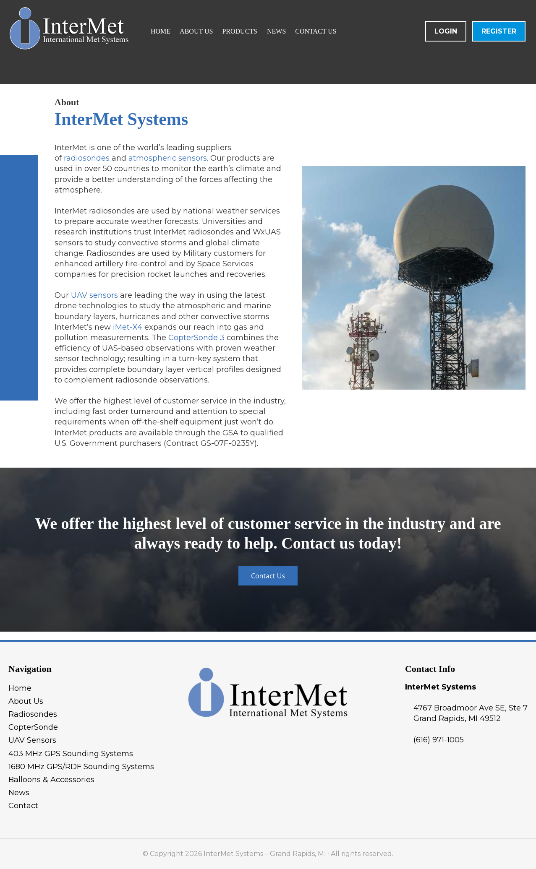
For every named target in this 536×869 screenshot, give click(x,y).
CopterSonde (33, 727)
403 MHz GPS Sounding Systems (70, 753)
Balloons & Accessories (51, 779)
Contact (23, 805)
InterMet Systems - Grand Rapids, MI (106, 42)
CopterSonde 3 (196, 337)
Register (498, 31)
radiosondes (87, 158)
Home (19, 688)
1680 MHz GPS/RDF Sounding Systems (81, 766)
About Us (25, 701)
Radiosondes (32, 714)
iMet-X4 (127, 327)
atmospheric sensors (167, 158)
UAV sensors (94, 295)
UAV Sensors (32, 740)
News (18, 792)
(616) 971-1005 (438, 739)
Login (445, 31)
